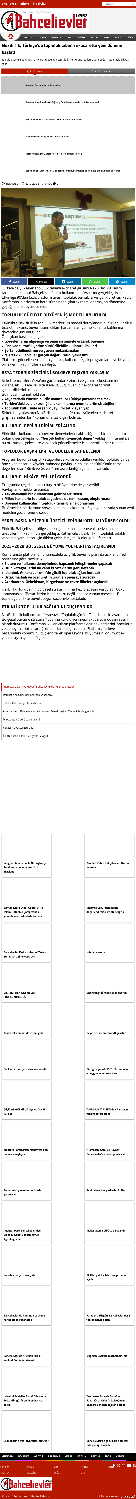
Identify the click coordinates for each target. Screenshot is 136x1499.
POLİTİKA (28, 37)
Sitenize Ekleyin (39, 1496)
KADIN (118, 37)
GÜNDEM (13, 37)
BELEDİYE (56, 37)
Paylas (14, 282)
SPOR (106, 37)
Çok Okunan (34, 71)
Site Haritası (19, 1496)
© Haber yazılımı (117, 1496)
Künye (25, 4)
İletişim (39, 4)
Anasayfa (9, 4)
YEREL (69, 37)
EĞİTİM (94, 37)
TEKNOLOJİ (13, 183)
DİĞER (130, 37)
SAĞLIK (81, 37)
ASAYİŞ (42, 37)
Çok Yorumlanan (102, 71)
